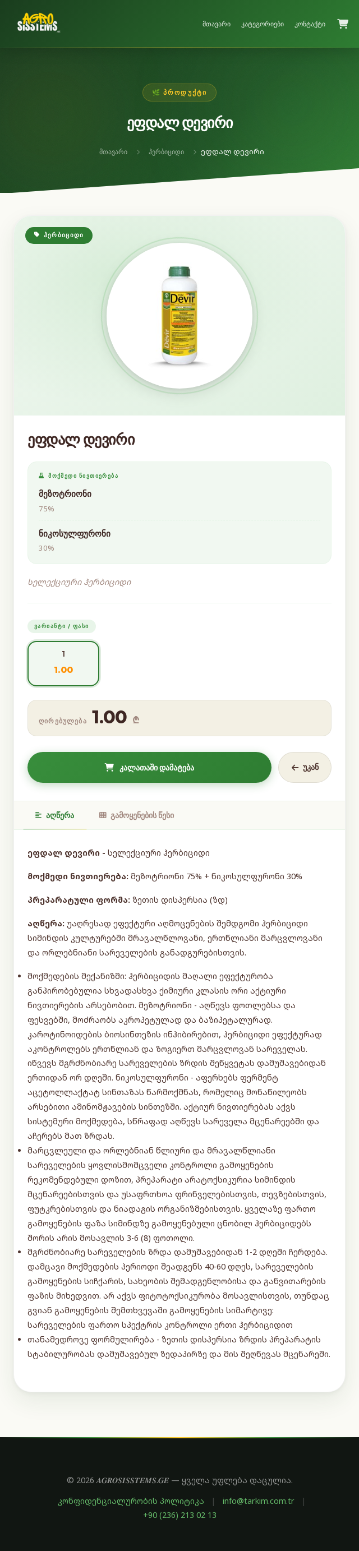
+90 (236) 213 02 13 (180, 1515)
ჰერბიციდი (166, 151)
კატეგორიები (262, 24)
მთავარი (216, 24)
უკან (305, 767)
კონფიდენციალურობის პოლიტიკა (131, 1500)
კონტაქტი (309, 24)
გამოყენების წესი (136, 815)
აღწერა (54, 815)
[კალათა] (342, 24)
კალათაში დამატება (149, 768)
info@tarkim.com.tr (258, 1500)
